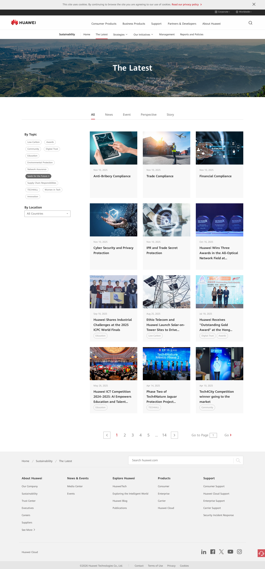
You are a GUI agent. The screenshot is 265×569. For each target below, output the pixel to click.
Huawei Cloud (166, 506)
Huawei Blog (120, 499)
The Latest (102, 33)
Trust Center (29, 499)
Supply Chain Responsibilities (41, 181)
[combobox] (47, 212)
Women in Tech (52, 188)
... (156, 433)
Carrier (162, 499)
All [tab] (93, 113)
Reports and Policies (191, 33)
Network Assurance (36, 168)
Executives (28, 506)
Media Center (75, 485)
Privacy (171, 564)
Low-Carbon (33, 141)
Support (133, 21)
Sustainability (67, 33)
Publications (120, 506)
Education (32, 154)
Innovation (32, 195)
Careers (26, 513)
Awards (50, 141)
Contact (139, 564)
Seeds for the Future (38, 174)
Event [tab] (127, 113)
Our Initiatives (142, 33)
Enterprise (163, 492)
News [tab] (109, 113)
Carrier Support (212, 506)
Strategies (119, 33)
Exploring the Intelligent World (130, 492)
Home (86, 33)
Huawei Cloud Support (216, 492)
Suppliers (27, 521)
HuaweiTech (120, 485)
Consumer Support (214, 485)
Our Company (30, 485)
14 (164, 433)
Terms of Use (155, 564)
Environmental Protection (40, 161)
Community (33, 147)
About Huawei (188, 21)
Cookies (184, 564)
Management (167, 33)
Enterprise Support (214, 499)
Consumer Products (79, 21)
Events (71, 492)
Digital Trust (52, 147)
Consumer (163, 485)
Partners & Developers (158, 21)
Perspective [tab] (149, 113)
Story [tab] (170, 113)
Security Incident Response (218, 513)
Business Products (110, 21)
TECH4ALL (32, 188)
